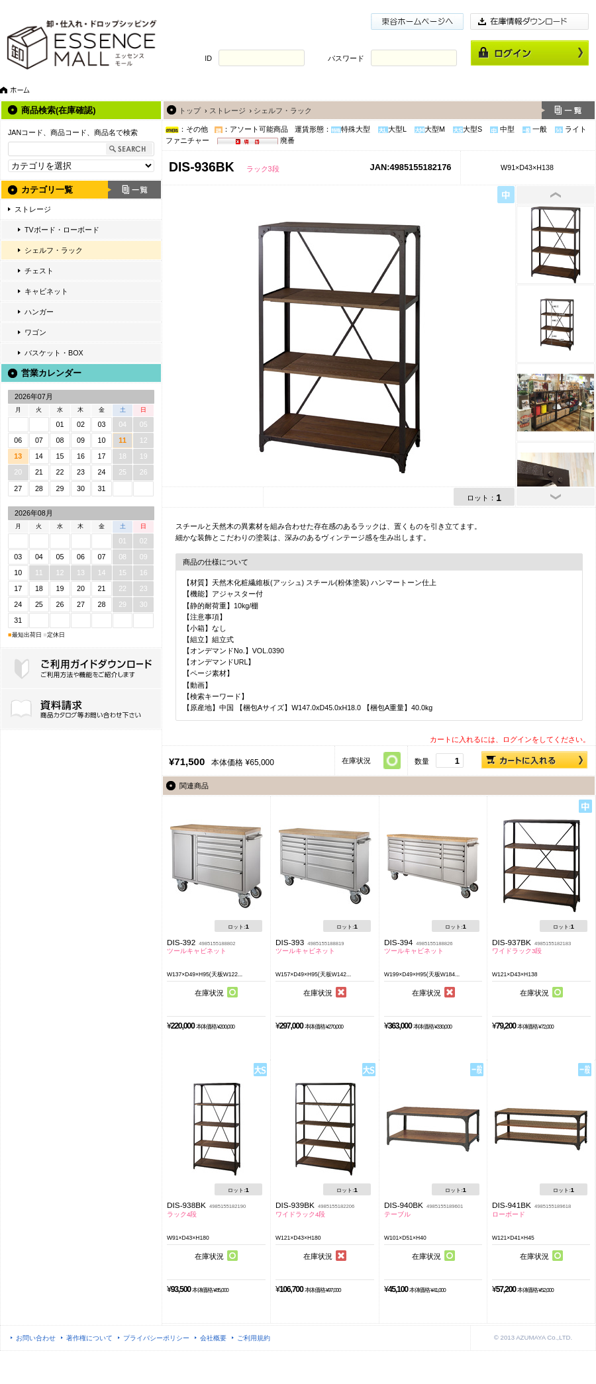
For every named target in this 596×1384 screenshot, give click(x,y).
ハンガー (39, 312)
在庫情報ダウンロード (529, 21)
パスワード (346, 58)
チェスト (39, 271)
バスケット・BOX (54, 353)
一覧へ (568, 110)
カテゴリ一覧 (47, 190)
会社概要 (213, 1338)
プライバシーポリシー (156, 1338)
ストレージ (33, 209)
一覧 (134, 190)
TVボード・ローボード (62, 230)
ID (208, 58)
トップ (190, 111)
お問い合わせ (36, 1338)
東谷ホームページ (417, 21)
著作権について (89, 1338)
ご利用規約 (253, 1338)
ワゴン (35, 332)
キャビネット (46, 291)
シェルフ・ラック (54, 250)
